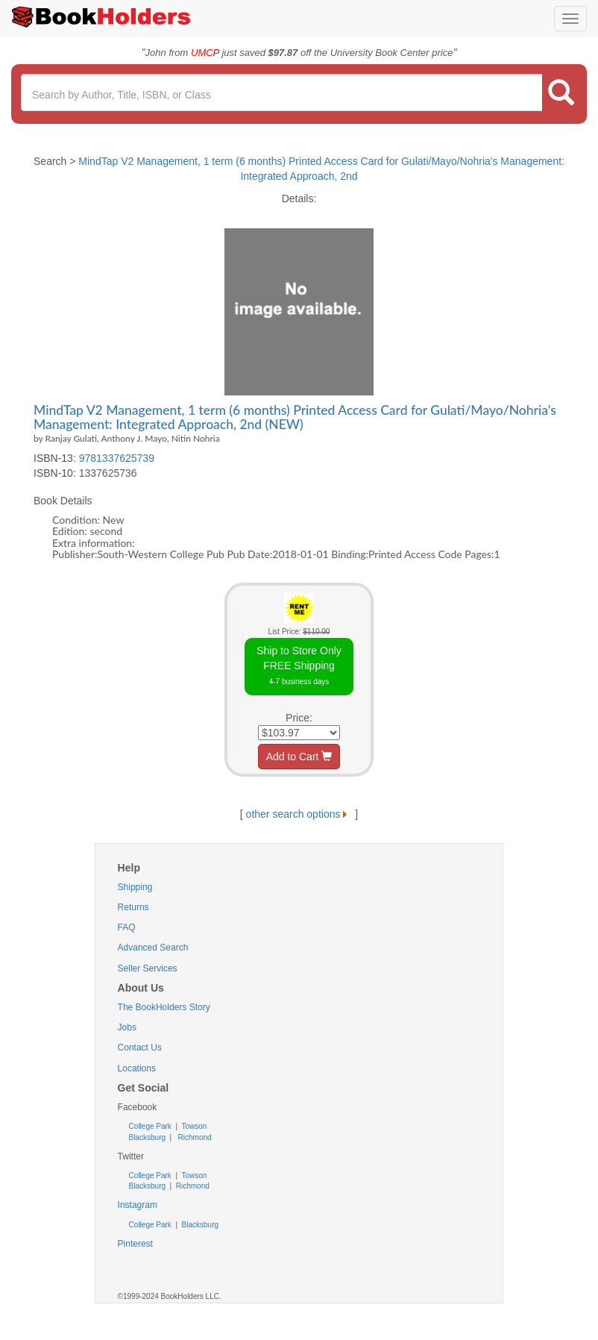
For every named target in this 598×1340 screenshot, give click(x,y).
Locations (137, 1068)
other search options (299, 814)
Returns (133, 907)
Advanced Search (153, 947)
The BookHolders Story (164, 1007)
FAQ (127, 927)
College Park (151, 1126)
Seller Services (147, 968)
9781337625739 (116, 458)
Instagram (137, 1205)
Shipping (135, 887)
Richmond (194, 1137)
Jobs (127, 1027)
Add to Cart (299, 757)
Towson (193, 1126)
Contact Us (140, 1047)
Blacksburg (147, 1137)
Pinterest (135, 1244)
